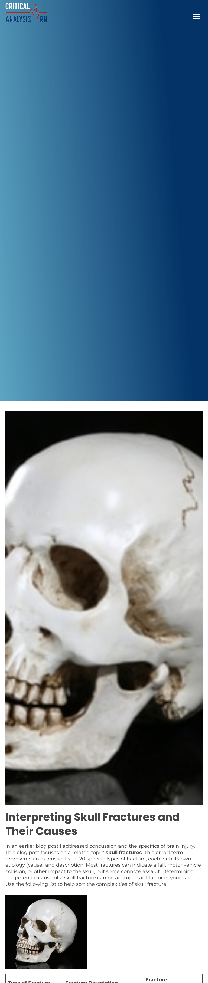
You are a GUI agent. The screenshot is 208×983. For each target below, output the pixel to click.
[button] (196, 16)
